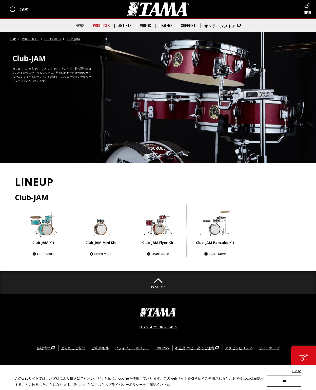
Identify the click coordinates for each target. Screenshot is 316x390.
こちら (99, 384)
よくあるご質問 (73, 348)
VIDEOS (145, 26)
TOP (13, 39)
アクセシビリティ (239, 348)
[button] (20, 9)
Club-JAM (73, 39)
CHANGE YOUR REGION (158, 327)
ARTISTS (124, 26)
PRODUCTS (101, 26)
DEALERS (165, 26)
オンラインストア (222, 25)
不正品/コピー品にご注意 (197, 348)
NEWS (80, 26)
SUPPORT (188, 26)
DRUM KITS (52, 39)
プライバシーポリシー (132, 348)
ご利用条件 (100, 348)
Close (296, 371)
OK (283, 380)
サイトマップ (269, 348)
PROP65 (162, 348)
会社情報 (46, 348)
